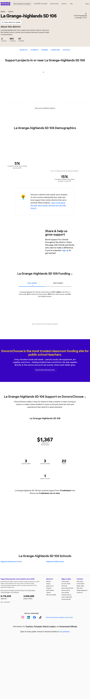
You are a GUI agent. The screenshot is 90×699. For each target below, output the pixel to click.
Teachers (29, 626)
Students (34, 50)
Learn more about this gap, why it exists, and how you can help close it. (48, 205)
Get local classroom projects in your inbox (59, 617)
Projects (24, 50)
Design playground (82, 590)
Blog (82, 586)
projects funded (33, 597)
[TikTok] (40, 617)
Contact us (80, 592)
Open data (79, 588)
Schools (66, 50)
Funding (44, 50)
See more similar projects (45, 108)
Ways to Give (66, 579)
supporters (11, 597)
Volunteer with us (66, 595)
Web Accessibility (51, 595)
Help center (80, 581)
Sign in (87, 4)
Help (71, 3)
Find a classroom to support (22, 4)
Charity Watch (31, 590)
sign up (65, 250)
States (3, 12)
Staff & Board (50, 590)
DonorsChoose (5, 3)
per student (58, 283)
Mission (48, 581)
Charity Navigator (5, 592)
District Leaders (49, 626)
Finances (48, 588)
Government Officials (68, 626)
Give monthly (65, 592)
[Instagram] (22, 617)
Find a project (65, 581)
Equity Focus (49, 586)
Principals (38, 626)
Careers (48, 592)
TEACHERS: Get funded (40, 3)
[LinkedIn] (28, 617)
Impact (48, 583)
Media (78, 586)
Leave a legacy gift (66, 597)
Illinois (11, 12)
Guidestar (16, 592)
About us (64, 3)
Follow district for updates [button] (11, 22)
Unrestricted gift (66, 599)
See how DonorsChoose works (45, 370)
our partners (65, 632)
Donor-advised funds (67, 588)
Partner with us (54, 3)
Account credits (65, 583)
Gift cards (64, 586)
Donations (55, 50)
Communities (80, 583)
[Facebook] (34, 617)
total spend (32, 283)
